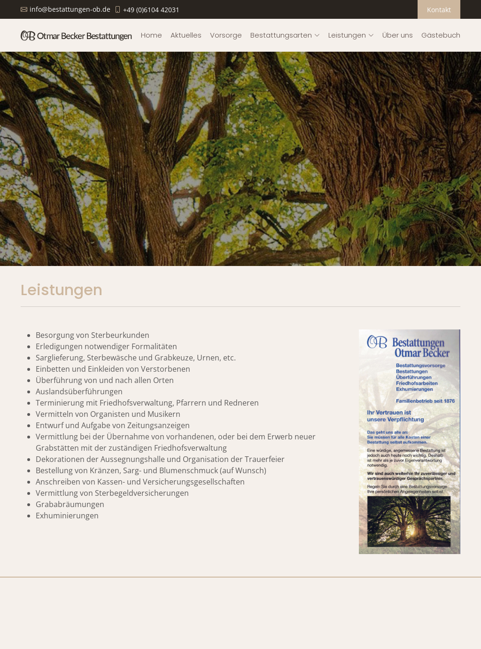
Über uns (397, 35)
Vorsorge (226, 35)
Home (151, 35)
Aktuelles (186, 35)
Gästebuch (440, 35)
